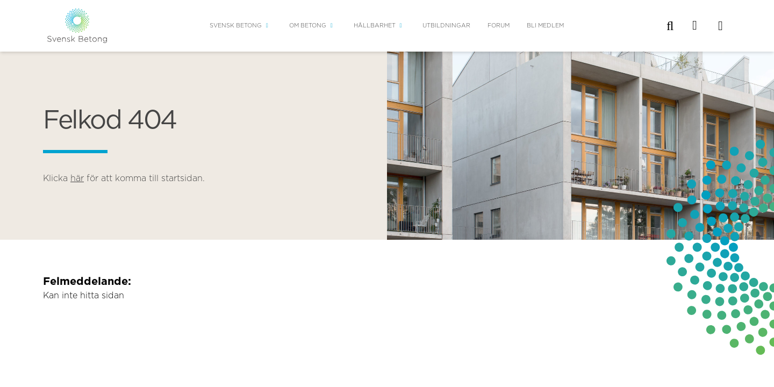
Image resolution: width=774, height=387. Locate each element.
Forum (499, 25)
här (77, 178)
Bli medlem (545, 25)
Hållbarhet (375, 25)
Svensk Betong (236, 25)
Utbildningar (446, 25)
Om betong (307, 25)
